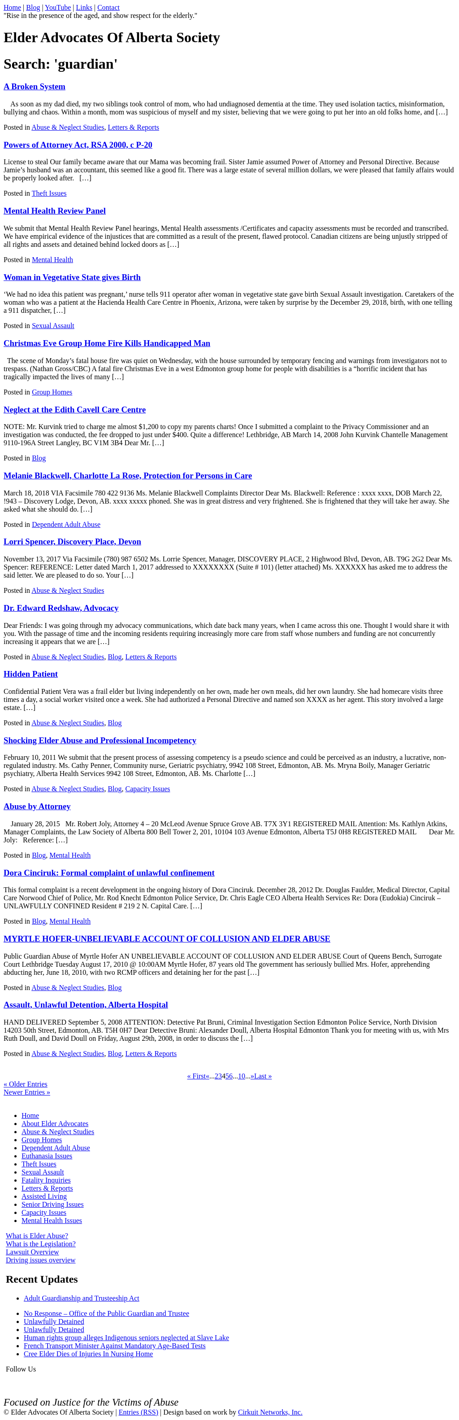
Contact (108, 7)
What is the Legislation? (41, 1244)
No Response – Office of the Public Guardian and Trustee (106, 1313)
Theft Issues (49, 193)
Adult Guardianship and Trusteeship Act (81, 1298)
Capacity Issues (148, 789)
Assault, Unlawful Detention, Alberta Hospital (86, 1004)
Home (12, 7)
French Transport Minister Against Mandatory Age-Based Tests (115, 1346)
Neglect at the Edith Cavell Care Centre (75, 409)
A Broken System (34, 86)
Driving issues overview (41, 1260)
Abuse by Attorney (37, 806)
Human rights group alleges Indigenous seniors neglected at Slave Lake (126, 1337)
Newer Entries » (27, 1092)
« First (196, 1076)
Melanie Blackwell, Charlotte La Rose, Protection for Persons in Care (128, 475)
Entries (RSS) (138, 1412)
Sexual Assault (53, 325)
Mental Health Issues (52, 1220)
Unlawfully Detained (54, 1321)
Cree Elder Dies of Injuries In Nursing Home (88, 1354)
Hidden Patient (31, 674)
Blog (33, 7)
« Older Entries (26, 1084)
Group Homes (52, 392)
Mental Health (52, 259)
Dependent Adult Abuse (66, 524)
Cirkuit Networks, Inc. (270, 1412)
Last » (263, 1076)
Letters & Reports (133, 127)
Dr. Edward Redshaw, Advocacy (61, 608)
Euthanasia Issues (47, 1156)
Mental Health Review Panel (55, 210)
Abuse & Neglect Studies (67, 127)
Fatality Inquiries (46, 1180)
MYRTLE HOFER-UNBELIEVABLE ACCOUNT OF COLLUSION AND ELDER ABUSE (167, 938)
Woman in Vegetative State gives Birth (72, 277)
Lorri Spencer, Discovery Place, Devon (72, 541)
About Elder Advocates (55, 1123)
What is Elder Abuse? (37, 1236)
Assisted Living (44, 1196)
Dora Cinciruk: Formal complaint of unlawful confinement (109, 872)
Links (84, 7)
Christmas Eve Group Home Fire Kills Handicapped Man (107, 343)
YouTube (58, 7)
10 (241, 1076)
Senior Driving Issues (53, 1204)
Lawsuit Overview (32, 1252)
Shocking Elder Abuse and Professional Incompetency (100, 740)
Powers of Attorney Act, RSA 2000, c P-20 (78, 144)
